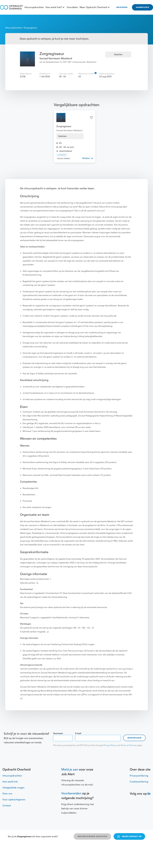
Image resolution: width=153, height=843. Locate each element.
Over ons (7, 793)
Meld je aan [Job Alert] (69, 769)
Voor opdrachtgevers (13, 799)
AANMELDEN (142, 7)
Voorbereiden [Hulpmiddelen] (71, 793)
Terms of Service (128, 745)
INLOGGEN (122, 7)
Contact (6, 805)
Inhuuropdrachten (34, 7)
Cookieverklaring (139, 781)
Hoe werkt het (10, 781)
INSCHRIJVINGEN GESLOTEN (92, 836)
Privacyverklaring (139, 775)
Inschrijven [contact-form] (134, 738)
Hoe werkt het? (55, 7)
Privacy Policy (109, 745)
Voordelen (72, 7)
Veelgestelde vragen (13, 787)
